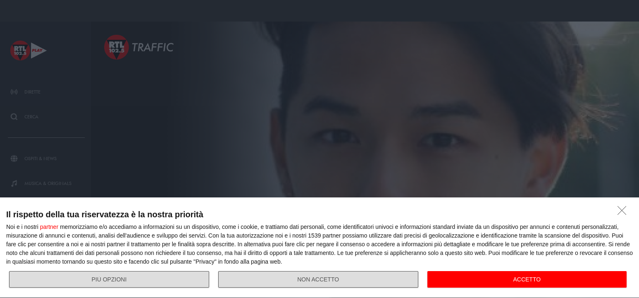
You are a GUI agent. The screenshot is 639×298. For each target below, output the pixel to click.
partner (49, 227)
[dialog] (319, 248)
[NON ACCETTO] (624, 212)
